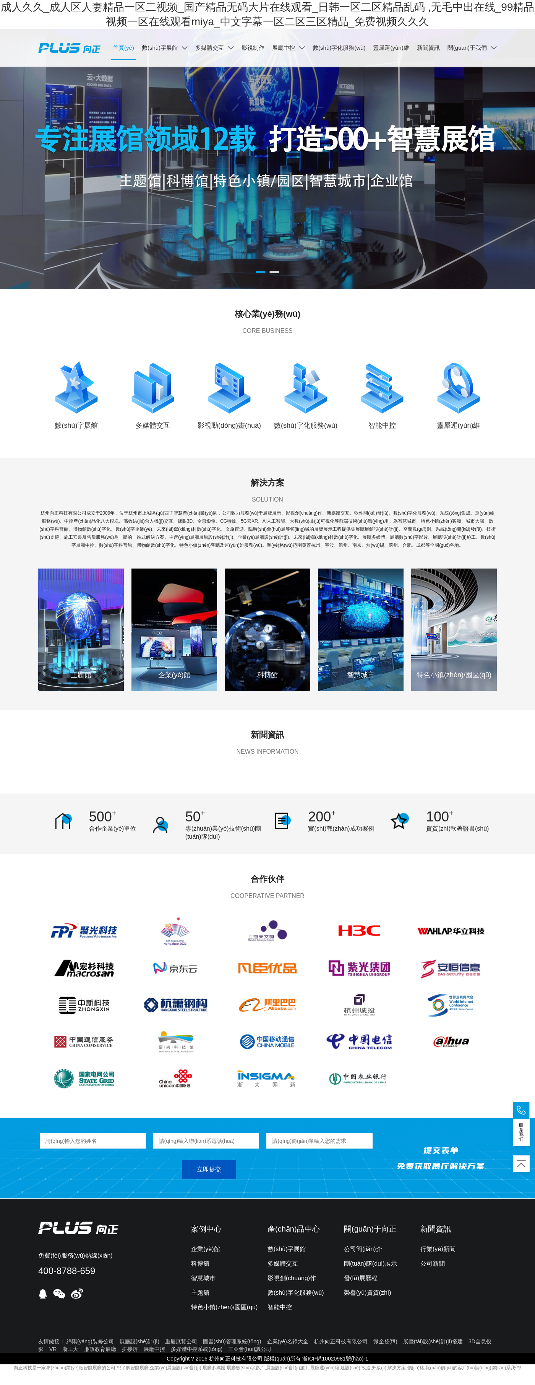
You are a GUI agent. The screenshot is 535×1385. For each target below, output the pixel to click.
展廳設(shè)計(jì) (139, 1341)
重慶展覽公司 (181, 1341)
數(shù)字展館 (165, 47)
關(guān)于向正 (370, 1229)
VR (53, 1349)
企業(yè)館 (205, 1249)
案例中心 (206, 1229)
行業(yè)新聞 (438, 1249)
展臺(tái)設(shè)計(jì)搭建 (433, 1341)
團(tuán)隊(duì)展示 (370, 1263)
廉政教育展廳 (100, 1349)
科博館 (200, 1263)
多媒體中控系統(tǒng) (196, 1349)
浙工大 (70, 1349)
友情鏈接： (51, 1341)
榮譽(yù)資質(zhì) (367, 1292)
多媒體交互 (214, 47)
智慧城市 (203, 1278)
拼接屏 (130, 1349)
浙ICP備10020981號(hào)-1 (335, 1359)
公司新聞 (432, 1263)
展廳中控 (288, 47)
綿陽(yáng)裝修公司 (90, 1341)
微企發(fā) (385, 1341)
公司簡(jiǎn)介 (363, 1249)
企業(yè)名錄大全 (287, 1341)
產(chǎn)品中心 (294, 1229)
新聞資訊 (428, 47)
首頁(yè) (123, 47)
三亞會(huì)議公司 (249, 1349)
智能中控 (280, 1307)
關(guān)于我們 (472, 47)
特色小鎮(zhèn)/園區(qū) (224, 1307)
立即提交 (209, 1169)
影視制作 (253, 47)
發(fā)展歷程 (361, 1278)
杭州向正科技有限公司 (341, 1341)
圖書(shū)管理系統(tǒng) (232, 1341)
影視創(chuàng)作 (292, 1278)
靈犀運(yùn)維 (391, 47)
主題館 (200, 1292)
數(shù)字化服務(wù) (339, 47)
